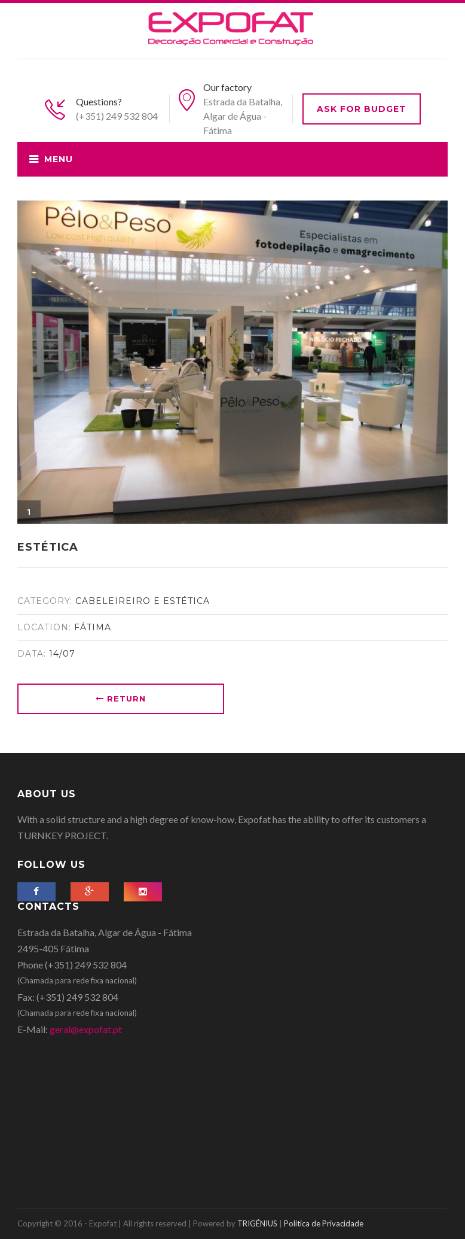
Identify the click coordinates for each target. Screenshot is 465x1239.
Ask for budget (361, 109)
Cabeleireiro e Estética (142, 601)
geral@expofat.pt (86, 1029)
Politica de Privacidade (323, 1223)
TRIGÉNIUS (257, 1223)
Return (121, 698)
